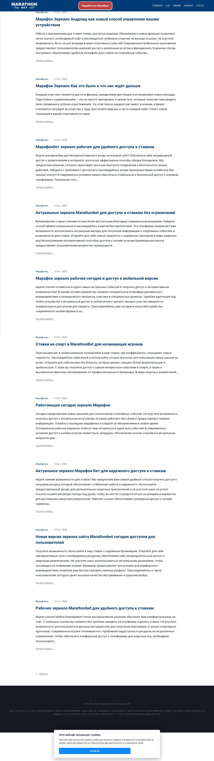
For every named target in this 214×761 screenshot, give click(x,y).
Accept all (66, 751)
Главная (157, 5)
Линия (177, 5)
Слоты (200, 5)
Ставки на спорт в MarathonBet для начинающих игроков (100, 364)
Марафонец (42, 12)
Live (167, 5)
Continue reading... (45, 61)
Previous (43, 702)
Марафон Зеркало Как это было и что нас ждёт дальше (99, 86)
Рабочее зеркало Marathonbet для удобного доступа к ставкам (107, 636)
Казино (188, 5)
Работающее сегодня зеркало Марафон (81, 425)
